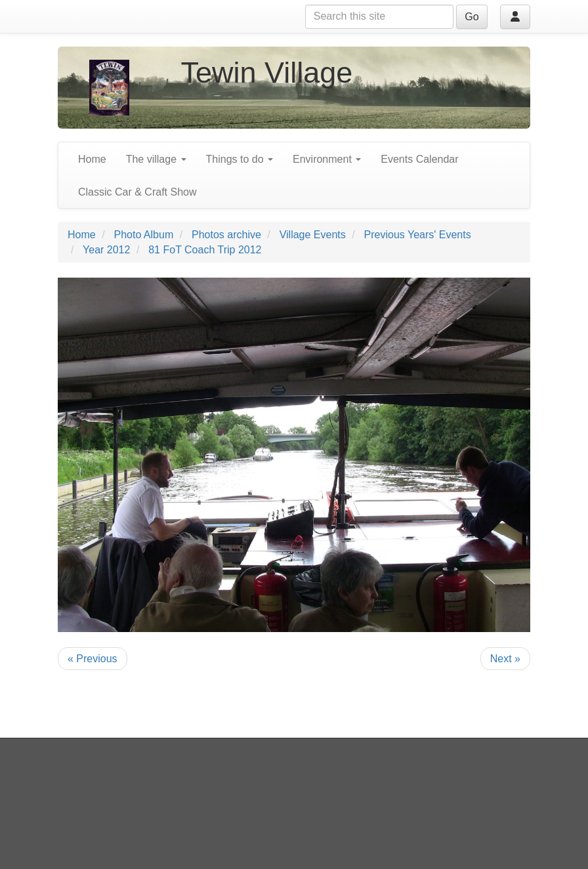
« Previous (92, 658)
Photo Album (143, 234)
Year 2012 (106, 249)
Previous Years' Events (417, 234)
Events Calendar (419, 159)
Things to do (240, 159)
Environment (327, 159)
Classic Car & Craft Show (137, 192)
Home (92, 159)
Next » (505, 658)
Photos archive (226, 234)
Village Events (313, 234)
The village (156, 159)
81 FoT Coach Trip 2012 (204, 249)
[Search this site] (379, 17)
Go (471, 16)
